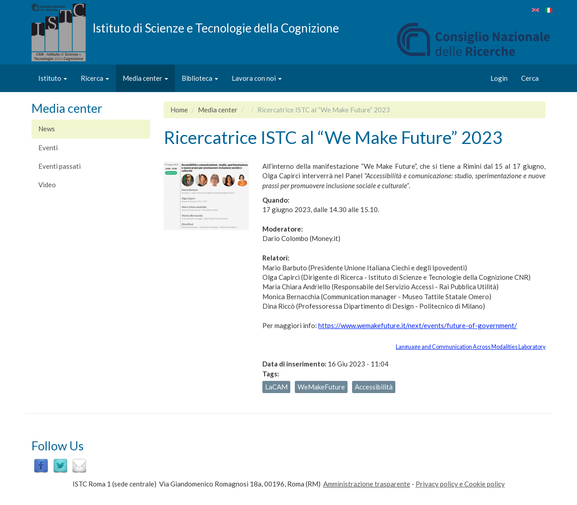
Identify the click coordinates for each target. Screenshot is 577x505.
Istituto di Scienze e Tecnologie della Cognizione (215, 27)
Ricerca (95, 78)
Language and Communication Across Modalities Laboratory (470, 346)
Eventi (48, 148)
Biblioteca (200, 78)
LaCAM (276, 387)
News (46, 129)
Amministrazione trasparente (366, 484)
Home (179, 110)
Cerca (530, 78)
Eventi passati (59, 166)
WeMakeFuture (321, 387)
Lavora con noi (257, 78)
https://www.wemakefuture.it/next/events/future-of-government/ (417, 325)
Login (499, 78)
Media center (145, 78)
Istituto (52, 78)
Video (47, 185)
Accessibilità (374, 387)
